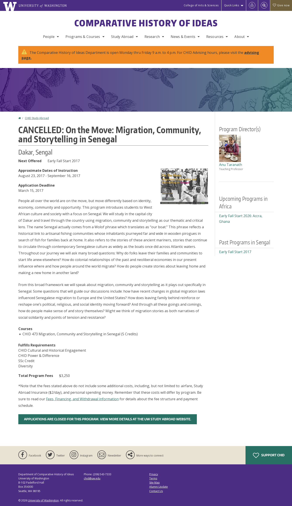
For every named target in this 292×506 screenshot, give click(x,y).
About (239, 36)
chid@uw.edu (92, 478)
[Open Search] (264, 5)
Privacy (153, 474)
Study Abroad (122, 36)
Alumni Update (158, 487)
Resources (214, 36)
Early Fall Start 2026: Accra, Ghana (240, 218)
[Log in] (252, 5)
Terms (153, 478)
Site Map (154, 482)
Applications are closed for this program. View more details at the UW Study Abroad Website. (107, 419)
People (49, 36)
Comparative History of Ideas (146, 23)
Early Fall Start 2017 (235, 251)
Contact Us (156, 491)
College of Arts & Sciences (201, 5)
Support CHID (269, 455)
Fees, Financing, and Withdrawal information (82, 399)
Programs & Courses (82, 36)
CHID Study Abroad (37, 118)
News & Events (183, 36)
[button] (184, 186)
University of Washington (43, 500)
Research (152, 36)
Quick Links (231, 5)
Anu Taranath (230, 164)
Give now (281, 5)
